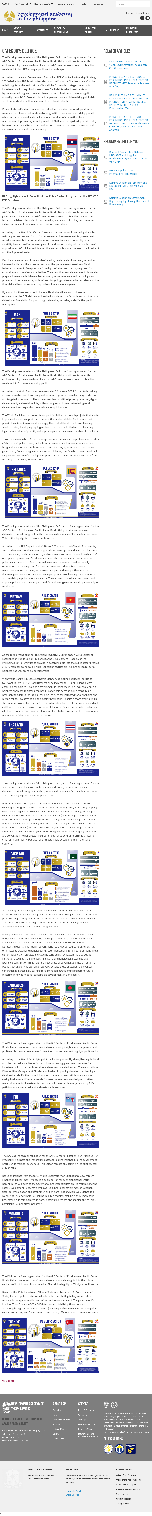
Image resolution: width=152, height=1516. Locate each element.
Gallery (84, 3)
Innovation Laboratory (132, 30)
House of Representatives (128, 1489)
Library (56, 1434)
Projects (56, 1424)
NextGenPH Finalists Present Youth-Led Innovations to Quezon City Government (128, 65)
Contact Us (98, 3)
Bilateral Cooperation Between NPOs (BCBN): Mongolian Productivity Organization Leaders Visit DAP (128, 156)
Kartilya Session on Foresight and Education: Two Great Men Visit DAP (128, 186)
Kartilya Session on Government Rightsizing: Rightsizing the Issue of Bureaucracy (129, 201)
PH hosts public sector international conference (123, 172)
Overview (57, 1410)
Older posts (8, 1380)
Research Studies (86, 1429)
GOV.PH (69, 1487)
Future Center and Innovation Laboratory (88, 1435)
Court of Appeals (123, 1499)
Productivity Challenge (66, 3)
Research (115, 30)
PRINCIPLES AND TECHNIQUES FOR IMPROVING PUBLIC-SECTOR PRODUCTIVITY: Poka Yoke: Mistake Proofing (129, 81)
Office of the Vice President (128, 1480)
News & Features (19, 30)
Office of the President (126, 1475)
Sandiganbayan (123, 1503)
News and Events (42, 3)
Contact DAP (58, 1438)
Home (5, 30)
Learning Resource (86, 1424)
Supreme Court (122, 1494)
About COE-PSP (21, 3)
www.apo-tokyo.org (140, 1431)
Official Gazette (72, 1495)
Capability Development (61, 30)
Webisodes (42, 30)
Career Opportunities (62, 1419)
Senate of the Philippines (127, 1484)
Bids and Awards (60, 1429)
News (55, 1415)
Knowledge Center (91, 30)
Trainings (82, 1419)
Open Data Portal (73, 1491)
